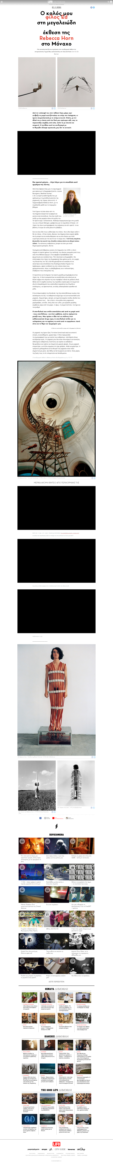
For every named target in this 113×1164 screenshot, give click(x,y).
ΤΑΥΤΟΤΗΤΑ (32, 1153)
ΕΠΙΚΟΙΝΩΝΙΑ (41, 1153)
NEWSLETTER (50, 1153)
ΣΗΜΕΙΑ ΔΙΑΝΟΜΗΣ (82, 1155)
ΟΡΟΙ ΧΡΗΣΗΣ (80, 1153)
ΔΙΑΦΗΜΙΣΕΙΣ (59, 1153)
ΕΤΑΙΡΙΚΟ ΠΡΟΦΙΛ (70, 1153)
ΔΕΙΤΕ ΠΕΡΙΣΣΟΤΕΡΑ (56, 981)
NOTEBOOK (59, 2)
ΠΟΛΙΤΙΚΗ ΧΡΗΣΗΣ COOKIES (68, 1155)
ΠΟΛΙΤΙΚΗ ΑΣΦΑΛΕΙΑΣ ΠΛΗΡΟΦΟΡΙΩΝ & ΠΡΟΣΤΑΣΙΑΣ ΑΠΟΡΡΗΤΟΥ (42, 1155)
